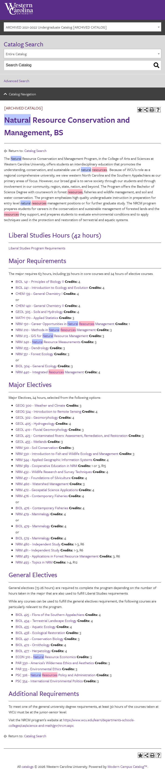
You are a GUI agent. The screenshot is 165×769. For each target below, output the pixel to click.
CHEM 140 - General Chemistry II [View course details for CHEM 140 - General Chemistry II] (40, 305)
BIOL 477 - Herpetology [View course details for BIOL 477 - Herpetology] (33, 650)
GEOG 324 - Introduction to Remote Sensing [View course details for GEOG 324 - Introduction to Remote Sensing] (48, 411)
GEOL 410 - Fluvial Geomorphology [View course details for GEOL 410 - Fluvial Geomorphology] (42, 429)
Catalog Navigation (22, 94)
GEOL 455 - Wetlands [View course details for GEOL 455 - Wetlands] (31, 441)
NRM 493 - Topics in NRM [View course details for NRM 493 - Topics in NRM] (34, 562)
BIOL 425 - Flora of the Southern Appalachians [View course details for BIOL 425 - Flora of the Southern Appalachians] (50, 614)
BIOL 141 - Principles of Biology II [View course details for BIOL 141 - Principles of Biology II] (40, 281)
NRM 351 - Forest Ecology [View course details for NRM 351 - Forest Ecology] (34, 353)
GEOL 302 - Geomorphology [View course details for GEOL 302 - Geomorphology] (37, 417)
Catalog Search (35, 150)
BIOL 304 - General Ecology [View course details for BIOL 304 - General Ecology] (36, 365)
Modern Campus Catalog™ (127, 766)
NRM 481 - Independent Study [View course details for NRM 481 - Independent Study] (37, 550)
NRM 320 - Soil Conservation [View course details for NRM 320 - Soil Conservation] (37, 447)
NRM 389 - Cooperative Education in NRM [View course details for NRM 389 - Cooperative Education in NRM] (46, 465)
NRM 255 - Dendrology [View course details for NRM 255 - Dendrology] (32, 347)
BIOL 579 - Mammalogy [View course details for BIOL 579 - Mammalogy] (33, 538)
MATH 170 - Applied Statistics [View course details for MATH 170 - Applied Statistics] (37, 317)
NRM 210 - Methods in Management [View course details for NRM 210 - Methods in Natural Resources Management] (56, 329)
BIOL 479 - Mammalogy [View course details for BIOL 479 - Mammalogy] (33, 525)
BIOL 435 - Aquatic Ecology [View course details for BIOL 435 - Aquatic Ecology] (36, 626)
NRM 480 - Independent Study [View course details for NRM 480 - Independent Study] (38, 544)
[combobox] (82, 27)
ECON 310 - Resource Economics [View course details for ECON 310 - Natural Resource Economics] (46, 656)
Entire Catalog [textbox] (16, 53)
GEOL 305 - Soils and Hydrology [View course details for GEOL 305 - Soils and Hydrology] (39, 311)
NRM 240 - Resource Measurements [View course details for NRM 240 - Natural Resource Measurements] (48, 341)
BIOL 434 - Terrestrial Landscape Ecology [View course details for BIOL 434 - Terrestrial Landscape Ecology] (46, 620)
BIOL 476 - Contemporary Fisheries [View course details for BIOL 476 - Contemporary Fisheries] (42, 507)
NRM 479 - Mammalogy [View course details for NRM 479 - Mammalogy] (33, 513)
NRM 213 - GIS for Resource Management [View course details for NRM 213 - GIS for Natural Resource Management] (52, 335)
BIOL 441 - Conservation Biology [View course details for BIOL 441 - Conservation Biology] (39, 638)
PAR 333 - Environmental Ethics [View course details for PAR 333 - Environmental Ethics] (38, 668)
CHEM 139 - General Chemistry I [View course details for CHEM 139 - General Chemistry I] (39, 293)
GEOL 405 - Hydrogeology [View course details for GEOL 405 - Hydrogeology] (35, 423)
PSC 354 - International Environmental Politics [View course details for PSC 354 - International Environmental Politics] (49, 680)
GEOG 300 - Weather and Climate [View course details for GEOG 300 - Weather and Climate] (40, 405)
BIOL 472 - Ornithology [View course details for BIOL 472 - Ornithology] (33, 644)
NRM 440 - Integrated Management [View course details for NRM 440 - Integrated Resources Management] (50, 371)
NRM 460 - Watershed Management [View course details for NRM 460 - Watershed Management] (42, 483)
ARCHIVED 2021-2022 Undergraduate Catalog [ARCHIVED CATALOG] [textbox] (56, 27)
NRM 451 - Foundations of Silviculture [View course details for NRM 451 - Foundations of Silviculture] (43, 477)
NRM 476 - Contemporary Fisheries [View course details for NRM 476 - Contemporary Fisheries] (42, 495)
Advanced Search (16, 80)
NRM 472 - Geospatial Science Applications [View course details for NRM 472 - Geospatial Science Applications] (47, 489)
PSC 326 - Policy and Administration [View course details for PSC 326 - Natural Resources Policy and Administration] (56, 674)
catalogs (27, 766)
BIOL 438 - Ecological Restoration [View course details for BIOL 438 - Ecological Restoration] (40, 632)
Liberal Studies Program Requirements (37, 248)
